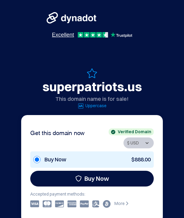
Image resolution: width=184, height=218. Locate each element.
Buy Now (92, 178)
